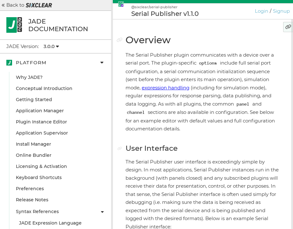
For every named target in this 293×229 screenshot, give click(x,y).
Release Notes (32, 199)
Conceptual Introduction (44, 88)
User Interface (230, 57)
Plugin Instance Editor (41, 121)
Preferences (30, 188)
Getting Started (34, 99)
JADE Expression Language (50, 223)
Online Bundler (33, 155)
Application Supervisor (42, 132)
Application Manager (40, 110)
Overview (222, 46)
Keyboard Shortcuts (39, 177)
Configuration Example (241, 68)
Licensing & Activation (41, 166)
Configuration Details (238, 79)
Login (261, 11)
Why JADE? (29, 77)
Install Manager (33, 144)
